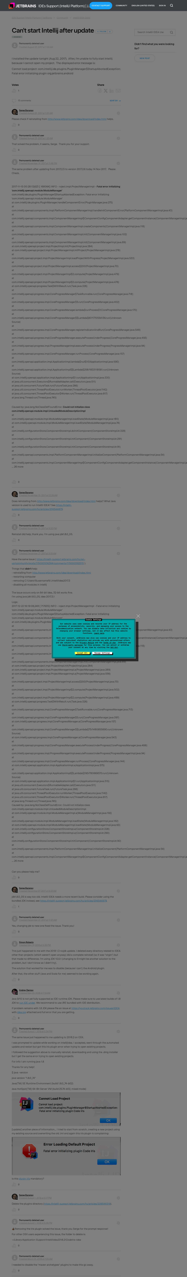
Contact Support (101, 6)
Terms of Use (109, 643)
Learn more (99, 633)
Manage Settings (102, 653)
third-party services (72, 645)
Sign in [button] (162, 6)
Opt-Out (114, 647)
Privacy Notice (87, 643)
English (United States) (143, 6)
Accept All (82, 653)
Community (121, 6)
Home (22, 6)
